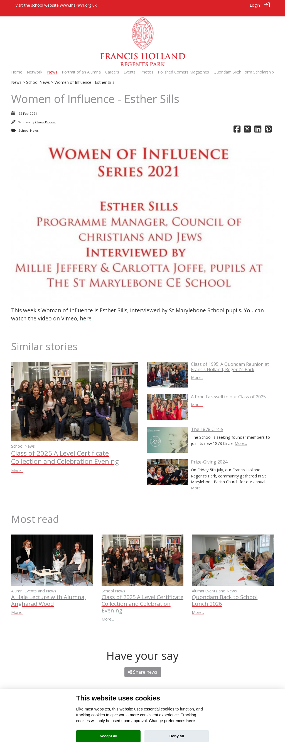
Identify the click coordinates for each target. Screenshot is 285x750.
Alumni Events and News (33, 584)
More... (17, 464)
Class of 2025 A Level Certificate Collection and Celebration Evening (65, 451)
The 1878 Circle (207, 423)
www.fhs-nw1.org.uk (78, 5)
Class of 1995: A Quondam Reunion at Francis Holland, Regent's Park (230, 360)
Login (255, 5)
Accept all (108, 736)
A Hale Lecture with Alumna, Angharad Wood (48, 594)
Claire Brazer (45, 116)
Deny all (176, 736)
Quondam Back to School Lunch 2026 (224, 594)
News (16, 76)
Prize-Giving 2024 (209, 456)
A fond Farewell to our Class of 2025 (228, 391)
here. (86, 312)
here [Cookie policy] (190, 721)
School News (38, 76)
